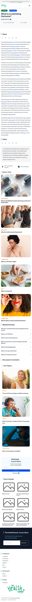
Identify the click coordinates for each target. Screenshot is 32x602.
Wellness (4, 230)
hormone (10, 42)
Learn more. (20, 2)
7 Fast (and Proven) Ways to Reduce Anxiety (15, 393)
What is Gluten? (20, 509)
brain (24, 133)
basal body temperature (15, 91)
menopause (16, 73)
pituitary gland (15, 46)
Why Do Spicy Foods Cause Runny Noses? (13, 320)
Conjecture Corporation (15, 597)
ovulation (9, 50)
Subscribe (16, 470)
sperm (18, 55)
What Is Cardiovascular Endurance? (11, 232)
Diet (2, 289)
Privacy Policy (4, 599)
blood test (4, 101)
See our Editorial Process (7, 166)
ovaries (11, 120)
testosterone (15, 53)
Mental (4, 390)
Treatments (4, 198)
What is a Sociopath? (7, 509)
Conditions (4, 259)
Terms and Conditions (11, 599)
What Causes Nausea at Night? (11, 451)
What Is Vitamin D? (6, 291)
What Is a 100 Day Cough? (8, 261)
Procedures (5, 558)
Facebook (5, 582)
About (4, 573)
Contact (4, 576)
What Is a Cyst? (6, 493)
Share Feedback (23, 167)
